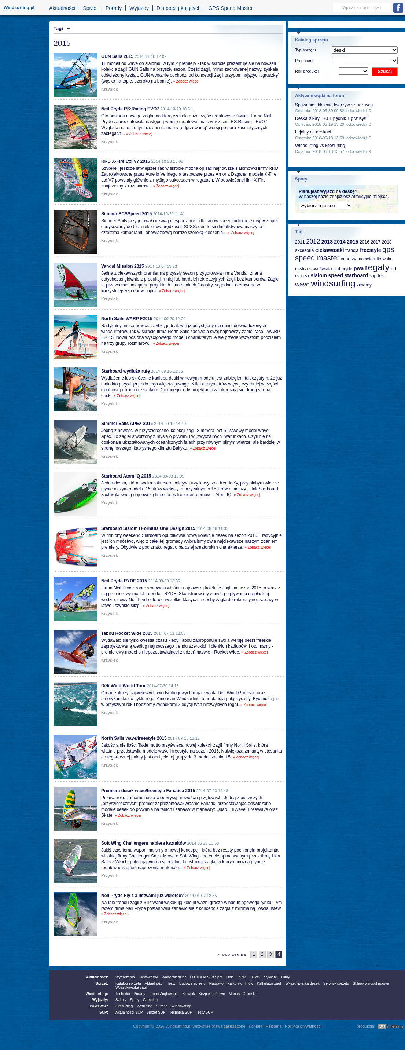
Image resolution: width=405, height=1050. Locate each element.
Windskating (181, 1006)
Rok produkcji (307, 71)
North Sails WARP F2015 (126, 318)
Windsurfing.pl (19, 7)
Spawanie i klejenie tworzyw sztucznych (334, 104)
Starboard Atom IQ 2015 (126, 476)
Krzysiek (109, 89)
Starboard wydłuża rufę (125, 371)
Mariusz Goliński (242, 994)
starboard (356, 275)
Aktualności (62, 8)
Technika (122, 994)
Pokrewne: (98, 1006)
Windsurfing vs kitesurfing (320, 145)
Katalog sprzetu (128, 983)
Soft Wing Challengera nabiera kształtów (143, 843)
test (381, 275)
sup (372, 275)
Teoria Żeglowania (163, 994)
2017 (375, 242)
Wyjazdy (139, 8)
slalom (319, 275)
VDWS (254, 977)
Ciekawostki (148, 977)
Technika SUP (180, 1012)
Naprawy (216, 983)
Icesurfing (144, 1006)
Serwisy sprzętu (336, 983)
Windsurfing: (96, 994)
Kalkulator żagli (269, 983)
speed (335, 275)
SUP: (103, 1012)
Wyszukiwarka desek (303, 983)
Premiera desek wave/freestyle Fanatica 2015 (148, 790)
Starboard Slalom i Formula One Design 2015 (148, 528)
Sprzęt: (102, 983)
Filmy (285, 977)
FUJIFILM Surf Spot (206, 977)
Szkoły (120, 1000)
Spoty (134, 1000)
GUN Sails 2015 (117, 56)
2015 (352, 242)
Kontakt (255, 1026)
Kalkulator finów (240, 983)
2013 (327, 242)
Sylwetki (270, 977)
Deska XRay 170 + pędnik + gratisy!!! (331, 118)
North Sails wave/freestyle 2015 (134, 738)
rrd (393, 268)
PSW (241, 977)
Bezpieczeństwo (212, 994)
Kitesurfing (124, 1006)
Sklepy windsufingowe (371, 983)
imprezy (348, 258)
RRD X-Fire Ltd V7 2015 (125, 161)
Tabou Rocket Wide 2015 (126, 633)
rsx (306, 275)
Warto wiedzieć (174, 977)
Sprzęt (90, 8)
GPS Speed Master (231, 8)
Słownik (188, 994)
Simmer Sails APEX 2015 (127, 423)
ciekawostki (329, 250)
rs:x (298, 275)
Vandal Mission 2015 (122, 266)
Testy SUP (204, 1012)
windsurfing (333, 283)
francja (351, 250)
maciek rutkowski (374, 258)
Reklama (273, 1026)
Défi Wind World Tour (123, 685)
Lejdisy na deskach (313, 132)
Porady (114, 8)
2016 (364, 242)
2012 (313, 241)
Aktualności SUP (129, 1012)
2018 (387, 242)
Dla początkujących (179, 8)
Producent (304, 60)
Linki (230, 977)
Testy (171, 983)
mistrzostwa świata (313, 268)
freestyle (370, 250)
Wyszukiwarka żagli (131, 987)
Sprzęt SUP (155, 1012)
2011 (300, 242)
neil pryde (342, 268)
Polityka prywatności (303, 1026)
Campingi (150, 1000)
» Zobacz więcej (186, 81)
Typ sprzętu (305, 50)
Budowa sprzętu (192, 983)
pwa (359, 268)
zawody (364, 285)
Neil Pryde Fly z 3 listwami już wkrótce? (142, 895)
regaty (377, 267)
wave (302, 284)
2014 (340, 242)
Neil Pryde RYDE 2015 (124, 580)
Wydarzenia (125, 977)
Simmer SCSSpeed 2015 (126, 213)
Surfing (162, 1006)
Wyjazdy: (100, 1000)
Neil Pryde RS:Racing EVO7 (130, 108)
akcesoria (304, 250)
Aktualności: (97, 977)
